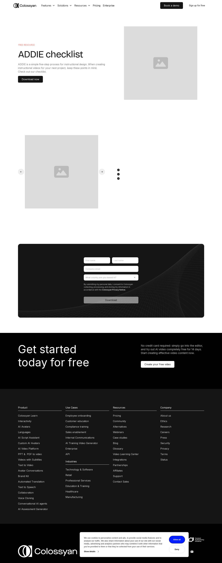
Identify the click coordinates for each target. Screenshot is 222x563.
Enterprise (108, 5)
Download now (30, 79)
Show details (66, 546)
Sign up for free (197, 5)
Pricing (97, 5)
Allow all (154, 534)
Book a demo (171, 5)
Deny (154, 544)
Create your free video (157, 364)
